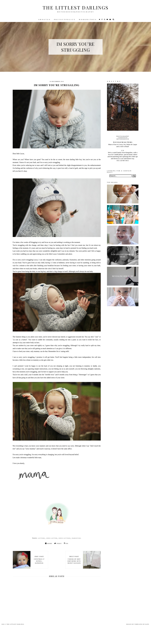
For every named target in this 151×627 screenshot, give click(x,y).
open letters (64, 538)
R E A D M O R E (122, 160)
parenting (76, 538)
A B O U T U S (44, 19)
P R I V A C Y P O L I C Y (64, 19)
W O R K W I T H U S (87, 19)
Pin (66, 543)
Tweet (58, 543)
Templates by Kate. (141, 624)
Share (48, 543)
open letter (51, 538)
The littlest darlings (76, 7)
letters (41, 538)
